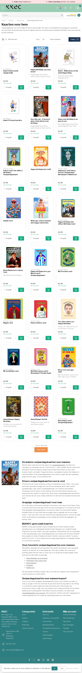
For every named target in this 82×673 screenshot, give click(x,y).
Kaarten (11, 20)
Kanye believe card (38, 323)
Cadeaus (25, 621)
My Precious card (65, 271)
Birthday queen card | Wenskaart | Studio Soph (41, 372)
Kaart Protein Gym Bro (12, 120)
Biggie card (8, 323)
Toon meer (41, 450)
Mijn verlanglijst (68, 625)
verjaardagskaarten (58, 465)
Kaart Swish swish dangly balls (10, 72)
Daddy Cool (8, 221)
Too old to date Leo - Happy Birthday (66, 323)
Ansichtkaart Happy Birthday (11, 420)
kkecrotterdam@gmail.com (15, 650)
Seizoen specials (27, 628)
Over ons (46, 615)
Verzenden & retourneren (51, 628)
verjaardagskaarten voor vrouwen (33, 593)
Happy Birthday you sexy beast (41, 71)
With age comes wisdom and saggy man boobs (41, 222)
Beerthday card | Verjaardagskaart (65, 421)
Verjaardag (20, 20)
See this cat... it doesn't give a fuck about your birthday (40, 121)
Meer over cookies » (73, 668)
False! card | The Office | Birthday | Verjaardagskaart (13, 173)
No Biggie (29, 565)
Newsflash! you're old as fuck (13, 271)
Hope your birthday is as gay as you (68, 120)
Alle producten (68, 632)
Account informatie (69, 615)
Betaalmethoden (48, 625)
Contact (45, 632)
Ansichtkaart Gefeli (39, 419)
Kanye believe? (31, 563)
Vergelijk (9, 87)
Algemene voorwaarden (51, 618)
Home (4, 20)
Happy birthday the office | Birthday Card (66, 223)
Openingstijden (48, 635)
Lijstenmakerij (47, 638)
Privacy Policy (47, 621)
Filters (74, 39)
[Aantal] (15, 87)
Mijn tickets (67, 621)
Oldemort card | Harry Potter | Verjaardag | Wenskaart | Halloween (67, 173)
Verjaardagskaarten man (35, 20)
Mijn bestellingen (69, 618)
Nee (62, 668)
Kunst (24, 615)
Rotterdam (25, 625)
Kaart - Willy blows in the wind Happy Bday (68, 72)
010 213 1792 (10, 644)
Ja (54, 668)
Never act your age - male (66, 371)
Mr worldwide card (11, 371)
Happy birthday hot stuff (41, 169)
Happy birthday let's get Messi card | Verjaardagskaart (41, 273)
